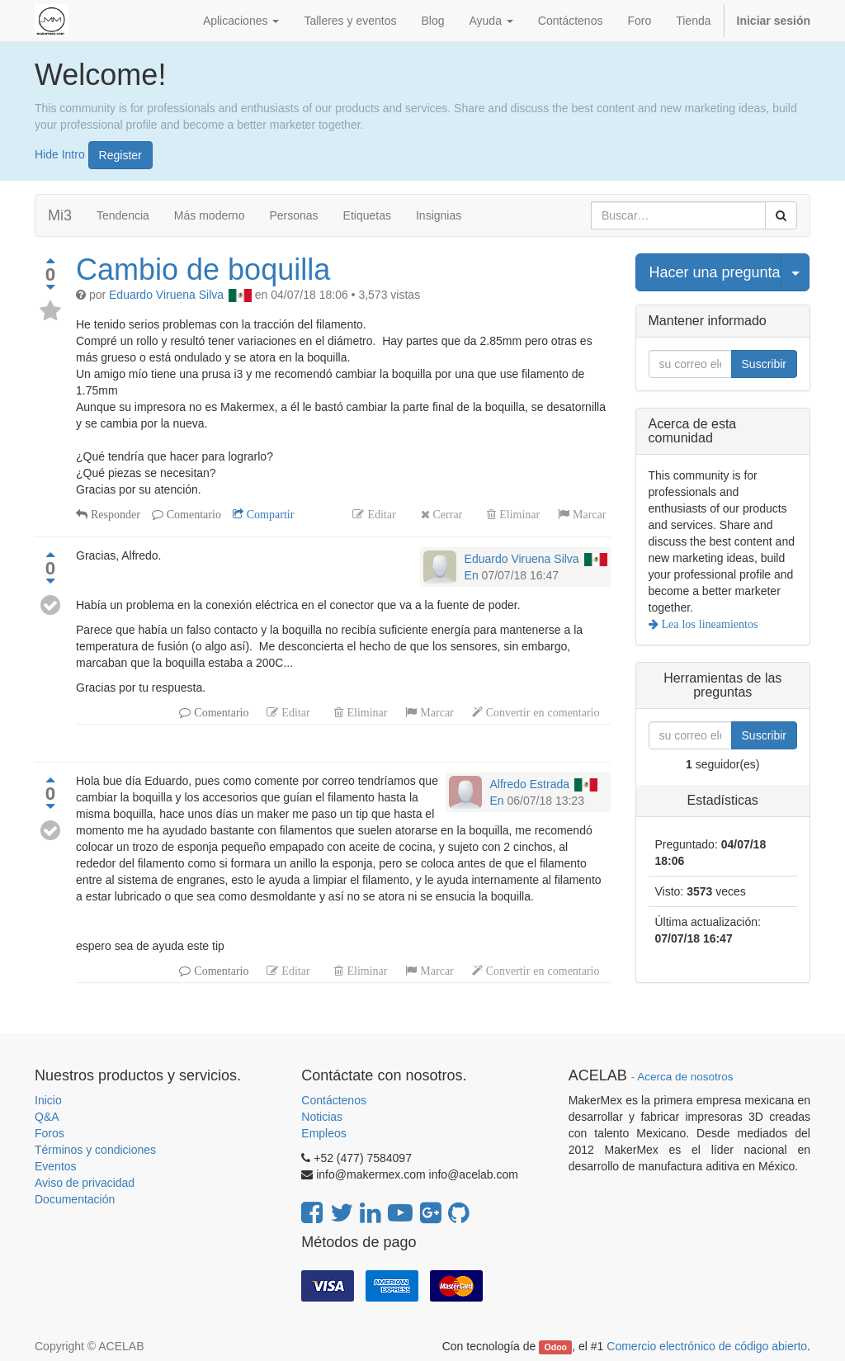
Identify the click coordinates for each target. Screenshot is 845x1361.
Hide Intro (60, 153)
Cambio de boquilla (203, 269)
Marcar (587, 514)
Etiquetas (367, 215)
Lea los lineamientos (708, 624)
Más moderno (209, 215)
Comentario (192, 514)
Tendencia (123, 215)
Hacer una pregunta (715, 272)
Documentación (75, 1199)
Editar (379, 514)
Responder (113, 514)
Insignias (438, 215)
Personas (293, 215)
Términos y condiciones (95, 1149)
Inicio (48, 1100)
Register (120, 155)
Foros (49, 1133)
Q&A (47, 1116)
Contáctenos (333, 1100)
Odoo (556, 1347)
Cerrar (446, 514)
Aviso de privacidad (85, 1182)
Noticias (321, 1116)
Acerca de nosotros (685, 1076)
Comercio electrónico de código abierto (707, 1346)
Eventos (56, 1166)
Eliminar (518, 514)
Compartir (269, 514)
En (472, 575)
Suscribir (764, 364)
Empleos (323, 1133)
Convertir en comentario (541, 712)
